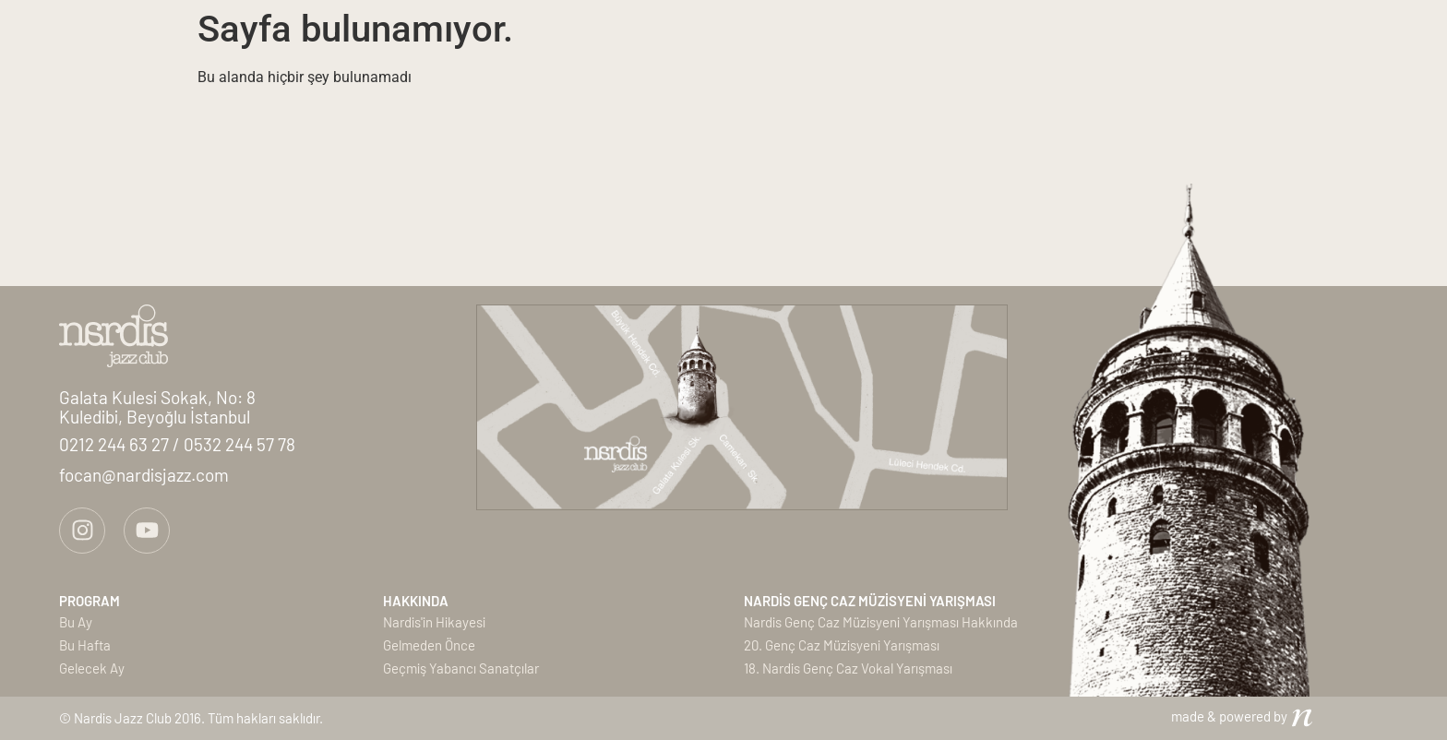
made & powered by (1229, 716)
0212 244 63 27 (116, 444)
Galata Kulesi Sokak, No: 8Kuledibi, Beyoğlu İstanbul (157, 407)
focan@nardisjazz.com (144, 474)
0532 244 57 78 (239, 444)
